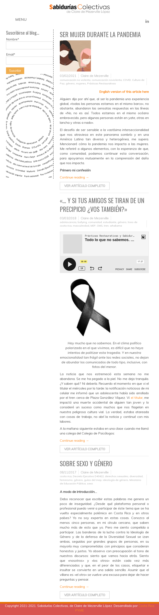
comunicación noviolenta (107, 79)
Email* (29, 58)
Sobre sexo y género (86, 463)
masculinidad (81, 225)
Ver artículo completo (84, 186)
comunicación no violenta (75, 79)
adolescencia (68, 222)
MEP (93, 225)
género (70, 83)
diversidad (136, 476)
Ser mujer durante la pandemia (100, 34)
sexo (90, 483)
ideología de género (115, 480)
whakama (116, 225)
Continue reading (74, 177)
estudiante (109, 222)
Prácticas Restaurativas (101, 83)
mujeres (81, 83)
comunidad (95, 222)
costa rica (66, 476)
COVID (127, 79)
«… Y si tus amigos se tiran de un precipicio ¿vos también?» (102, 205)
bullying (82, 222)
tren (106, 225)
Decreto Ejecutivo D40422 (88, 476)
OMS (100, 225)
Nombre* (29, 43)
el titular (137, 397)
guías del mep (93, 480)
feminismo (66, 480)
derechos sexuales (116, 476)
